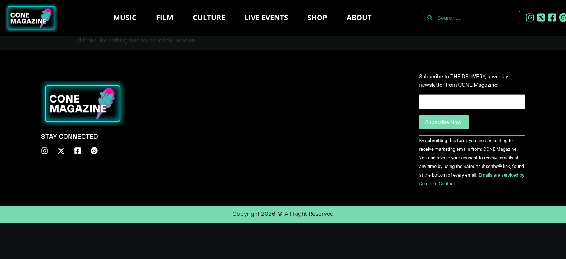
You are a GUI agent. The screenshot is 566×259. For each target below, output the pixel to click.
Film (164, 17)
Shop (317, 17)
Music (125, 17)
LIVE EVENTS (266, 17)
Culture (209, 17)
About (359, 17)
